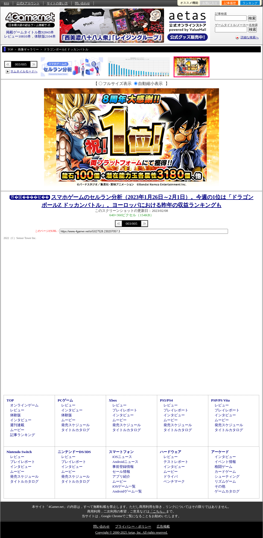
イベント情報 (225, 462)
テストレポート (175, 462)
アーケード (220, 452)
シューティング (227, 476)
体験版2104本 (45, 36)
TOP (10, 400)
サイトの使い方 (57, 3)
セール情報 (121, 471)
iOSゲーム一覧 (124, 486)
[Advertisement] (131, 347)
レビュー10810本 (17, 36)
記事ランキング (22, 435)
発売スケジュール (75, 425)
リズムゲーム (225, 481)
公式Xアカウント (28, 3)
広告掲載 (163, 526)
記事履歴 (230, 3)
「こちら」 (158, 511)
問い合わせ (82, 3)
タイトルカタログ (75, 430)
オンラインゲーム (24, 405)
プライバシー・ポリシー (133, 526)
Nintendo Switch (19, 452)
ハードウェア (170, 452)
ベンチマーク (174, 481)
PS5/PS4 (166, 400)
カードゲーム (225, 471)
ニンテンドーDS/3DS (74, 452)
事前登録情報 (123, 467)
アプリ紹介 (121, 476)
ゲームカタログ (227, 491)
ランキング (250, 3)
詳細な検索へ (250, 37)
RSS (6, 3)
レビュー (17, 410)
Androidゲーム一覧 (127, 491)
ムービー (17, 430)
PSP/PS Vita (220, 400)
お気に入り (209, 3)
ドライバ (170, 476)
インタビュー (20, 420)
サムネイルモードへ (23, 71)
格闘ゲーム (223, 467)
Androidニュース (125, 462)
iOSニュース (122, 457)
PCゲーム (65, 400)
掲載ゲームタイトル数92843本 (30, 32)
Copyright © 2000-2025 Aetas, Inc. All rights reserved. (131, 532)
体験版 (15, 415)
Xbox (113, 400)
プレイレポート (124, 410)
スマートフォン (121, 452)
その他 (220, 486)
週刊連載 (17, 425)
